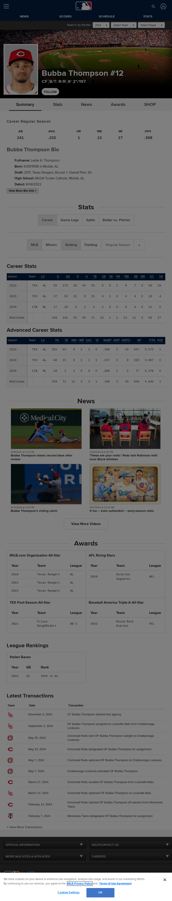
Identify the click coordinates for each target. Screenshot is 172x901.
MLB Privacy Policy (79, 883)
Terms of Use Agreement (115, 883)
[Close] (165, 880)
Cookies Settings (69, 892)
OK (100, 892)
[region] (86, 887)
